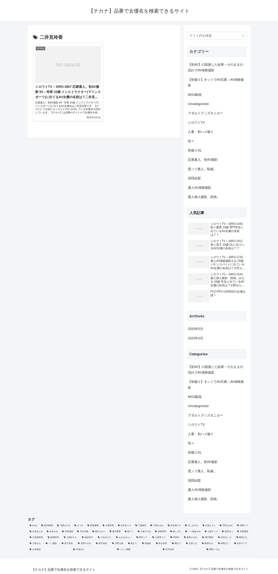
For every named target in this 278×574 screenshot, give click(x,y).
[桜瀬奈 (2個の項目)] (147, 543)
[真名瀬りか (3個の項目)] (174, 525)
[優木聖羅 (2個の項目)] (115, 531)
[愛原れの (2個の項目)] (208, 543)
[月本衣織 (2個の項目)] (83, 531)
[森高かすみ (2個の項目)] (191, 537)
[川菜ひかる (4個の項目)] (63, 525)
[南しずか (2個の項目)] (176, 531)
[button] (243, 36)
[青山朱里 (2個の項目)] (162, 543)
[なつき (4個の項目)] (79, 525)
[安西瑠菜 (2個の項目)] (67, 531)
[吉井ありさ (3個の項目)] (124, 525)
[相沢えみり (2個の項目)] (99, 531)
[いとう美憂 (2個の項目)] (137, 549)
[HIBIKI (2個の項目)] (175, 537)
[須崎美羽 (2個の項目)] (160, 531)
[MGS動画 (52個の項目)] (47, 525)
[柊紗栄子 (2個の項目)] (88, 537)
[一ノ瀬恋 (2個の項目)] (52, 543)
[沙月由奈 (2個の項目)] (182, 549)
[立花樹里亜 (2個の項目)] (36, 537)
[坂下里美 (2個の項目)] (68, 543)
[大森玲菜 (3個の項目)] (108, 525)
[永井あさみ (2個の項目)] (36, 531)
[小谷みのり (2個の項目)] (105, 537)
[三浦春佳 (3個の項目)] (141, 525)
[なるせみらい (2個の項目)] (124, 537)
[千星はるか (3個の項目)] (157, 525)
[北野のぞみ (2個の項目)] (85, 543)
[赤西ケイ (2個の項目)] (242, 525)
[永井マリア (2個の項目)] (241, 543)
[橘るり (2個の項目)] (177, 543)
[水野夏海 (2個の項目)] (242, 531)
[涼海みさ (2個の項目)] (93, 549)
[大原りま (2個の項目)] (192, 543)
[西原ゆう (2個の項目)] (227, 531)
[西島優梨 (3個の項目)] (93, 525)
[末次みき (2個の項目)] (52, 531)
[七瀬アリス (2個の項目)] (211, 531)
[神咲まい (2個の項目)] (224, 543)
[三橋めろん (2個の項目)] (71, 537)
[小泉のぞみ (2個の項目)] (144, 531)
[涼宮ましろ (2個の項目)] (225, 537)
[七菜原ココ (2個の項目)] (159, 537)
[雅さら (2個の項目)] (133, 543)
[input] (217, 36)
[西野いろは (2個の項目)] (227, 549)
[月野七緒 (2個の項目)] (118, 543)
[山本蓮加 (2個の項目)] (49, 549)
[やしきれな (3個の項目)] (192, 525)
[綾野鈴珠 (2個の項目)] (53, 537)
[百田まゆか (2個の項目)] (226, 525)
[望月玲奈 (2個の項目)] (102, 543)
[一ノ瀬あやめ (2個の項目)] (193, 531)
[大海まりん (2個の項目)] (209, 525)
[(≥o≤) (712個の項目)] (33, 525)
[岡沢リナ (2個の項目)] (142, 537)
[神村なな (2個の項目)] (242, 537)
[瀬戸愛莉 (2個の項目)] (208, 537)
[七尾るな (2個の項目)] (35, 543)
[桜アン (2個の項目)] (129, 531)
